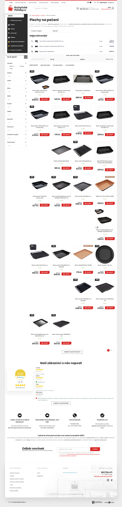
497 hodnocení (20, 388)
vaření (101, 437)
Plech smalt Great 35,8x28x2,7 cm (61, 335)
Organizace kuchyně (15, 46)
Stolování (12, 33)
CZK (88, 2)
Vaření (11, 25)
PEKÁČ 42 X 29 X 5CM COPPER (105, 196)
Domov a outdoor (15, 50)
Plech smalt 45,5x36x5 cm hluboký (83, 299)
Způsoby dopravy (43, 2)
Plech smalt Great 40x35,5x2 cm (105, 299)
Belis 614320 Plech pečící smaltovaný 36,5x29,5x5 (104, 162)
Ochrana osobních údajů (17, 482)
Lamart (22, 66)
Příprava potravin (15, 20)
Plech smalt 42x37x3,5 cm (40, 265)
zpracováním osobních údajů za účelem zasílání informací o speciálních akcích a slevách (79, 455)
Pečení (11, 29)
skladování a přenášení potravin (72, 440)
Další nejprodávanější (72, 55)
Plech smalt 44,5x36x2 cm (83, 196)
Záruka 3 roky (109, 59)
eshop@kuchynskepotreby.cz (103, 476)
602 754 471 (106, 472)
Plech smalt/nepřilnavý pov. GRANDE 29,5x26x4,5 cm (104, 230)
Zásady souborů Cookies (17, 479)
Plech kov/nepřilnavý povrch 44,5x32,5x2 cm (39, 335)
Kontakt (63, 2)
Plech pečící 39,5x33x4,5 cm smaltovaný (39, 126)
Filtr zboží (12, 57)
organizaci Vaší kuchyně (100, 440)
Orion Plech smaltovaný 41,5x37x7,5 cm (51, 41)
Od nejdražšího (70, 65)
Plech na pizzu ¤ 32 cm (105, 265)
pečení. (106, 437)
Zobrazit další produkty (72, 352)
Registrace (40, 476)
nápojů (28, 440)
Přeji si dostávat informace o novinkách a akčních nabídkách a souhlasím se (79, 454)
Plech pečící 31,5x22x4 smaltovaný (40, 197)
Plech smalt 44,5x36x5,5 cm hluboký (61, 266)
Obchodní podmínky (20, 2)
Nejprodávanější (45, 65)
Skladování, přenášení (16, 41)
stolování (18, 440)
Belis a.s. (12, 66)
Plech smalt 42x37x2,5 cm (83, 126)
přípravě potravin (91, 437)
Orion (11, 68)
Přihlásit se (111, 2)
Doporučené (34, 65)
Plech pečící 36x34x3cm (46, 51)
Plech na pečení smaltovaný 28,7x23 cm (51, 46)
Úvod (38, 473)
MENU (10, 16)
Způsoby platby (33, 2)
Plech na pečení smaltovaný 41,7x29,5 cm (105, 126)
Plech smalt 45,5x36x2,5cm (83, 161)
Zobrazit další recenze (61, 403)
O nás (11, 2)
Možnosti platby (55, 2)
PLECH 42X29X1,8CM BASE (61, 161)
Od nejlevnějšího (58, 65)
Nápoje (11, 37)
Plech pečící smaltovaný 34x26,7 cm (61, 126)
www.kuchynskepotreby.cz (70, 472)
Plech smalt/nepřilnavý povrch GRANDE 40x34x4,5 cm (61, 197)
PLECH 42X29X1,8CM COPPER (83, 265)
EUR (95, 2)
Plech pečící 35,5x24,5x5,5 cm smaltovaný (105, 91)
